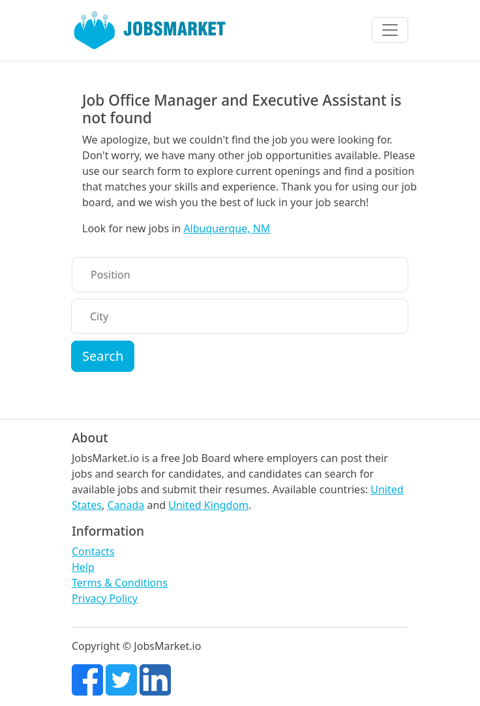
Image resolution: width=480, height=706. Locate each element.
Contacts (93, 551)
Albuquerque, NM (226, 228)
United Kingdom (208, 505)
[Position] (240, 274)
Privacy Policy (105, 598)
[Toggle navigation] (390, 30)
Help (83, 567)
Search (102, 356)
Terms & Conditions (120, 583)
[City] (239, 316)
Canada (125, 505)
